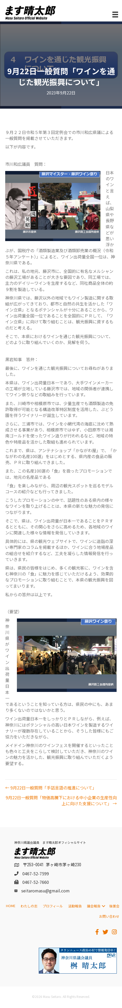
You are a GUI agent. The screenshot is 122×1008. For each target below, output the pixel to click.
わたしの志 (29, 906)
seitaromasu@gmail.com (45, 890)
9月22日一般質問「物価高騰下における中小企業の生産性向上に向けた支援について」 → (61, 801)
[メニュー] (115, 14)
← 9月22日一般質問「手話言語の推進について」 (51, 788)
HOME (10, 905)
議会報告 (93, 906)
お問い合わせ (109, 916)
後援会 (114, 906)
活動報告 (75, 906)
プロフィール (53, 906)
